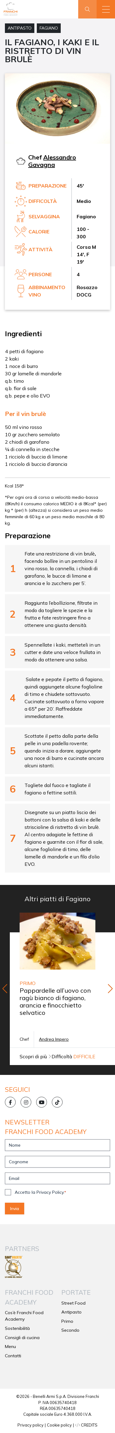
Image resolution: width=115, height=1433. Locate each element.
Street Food (73, 1303)
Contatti (13, 1355)
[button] (106, 9)
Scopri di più (35, 1056)
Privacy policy (30, 1425)
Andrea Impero (54, 1039)
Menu (10, 1346)
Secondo (70, 1330)
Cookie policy (59, 1425)
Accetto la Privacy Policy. (40, 1192)
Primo (67, 1321)
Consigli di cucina (22, 1337)
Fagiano (49, 28)
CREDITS (86, 1425)
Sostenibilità (17, 1328)
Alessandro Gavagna (52, 160)
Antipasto (20, 28)
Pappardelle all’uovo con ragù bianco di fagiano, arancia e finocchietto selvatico (55, 1001)
